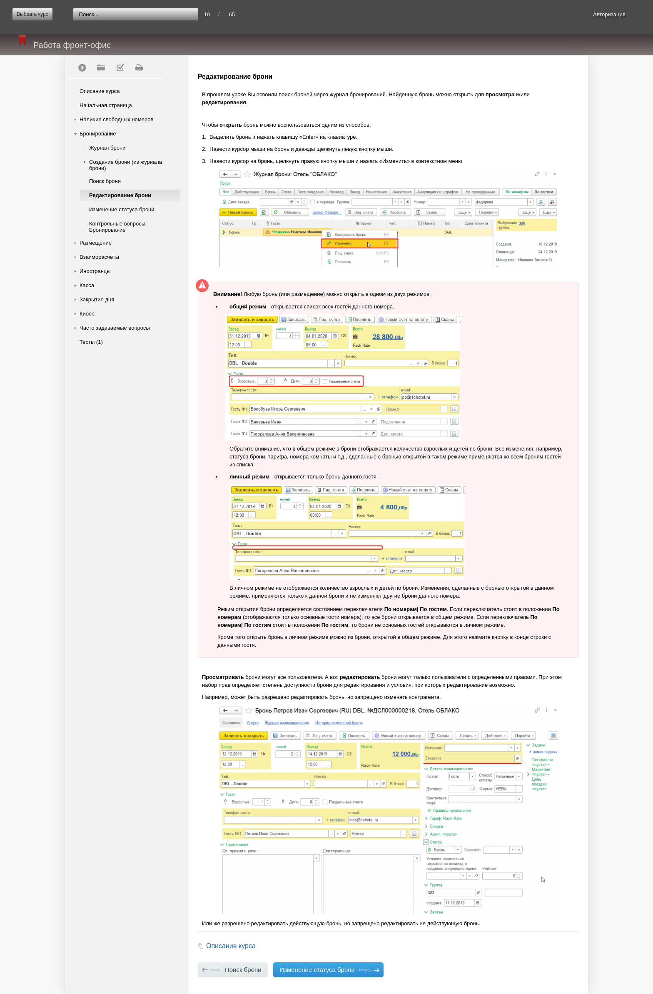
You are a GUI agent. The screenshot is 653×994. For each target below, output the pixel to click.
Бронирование (98, 133)
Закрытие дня (97, 299)
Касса (87, 285)
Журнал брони (107, 148)
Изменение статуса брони (122, 209)
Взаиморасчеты (99, 257)
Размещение (96, 243)
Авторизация (609, 14)
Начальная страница (106, 105)
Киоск (87, 313)
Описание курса (100, 91)
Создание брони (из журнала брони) (125, 165)
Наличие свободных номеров (116, 119)
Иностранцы (95, 271)
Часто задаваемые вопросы (115, 328)
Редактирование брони (120, 195)
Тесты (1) (91, 342)
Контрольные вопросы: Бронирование (118, 226)
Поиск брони (105, 181)
